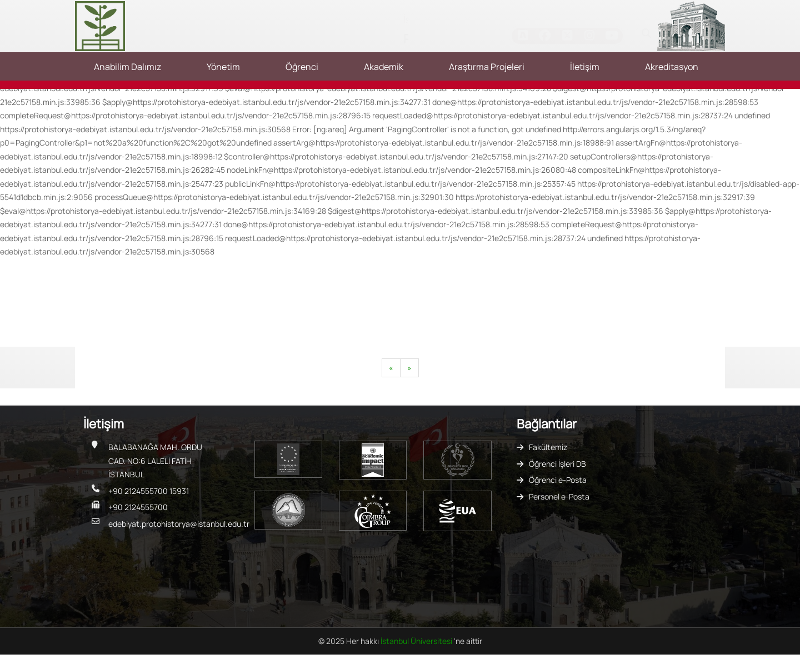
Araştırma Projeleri (486, 67)
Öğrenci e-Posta (558, 480)
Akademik (383, 67)
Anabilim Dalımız (127, 67)
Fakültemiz (548, 447)
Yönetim (223, 67)
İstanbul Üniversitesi (417, 641)
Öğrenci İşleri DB (557, 463)
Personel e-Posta (559, 496)
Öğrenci (302, 67)
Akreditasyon (671, 67)
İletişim (584, 67)
